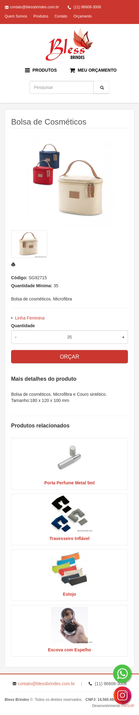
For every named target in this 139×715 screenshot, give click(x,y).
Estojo (69, 594)
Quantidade (23, 325)
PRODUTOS (41, 70)
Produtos (40, 16)
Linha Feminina (30, 318)
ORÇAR (69, 357)
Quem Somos (16, 16)
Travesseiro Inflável (70, 538)
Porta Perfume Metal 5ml (69, 482)
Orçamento (82, 16)
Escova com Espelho (69, 649)
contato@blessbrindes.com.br (34, 7)
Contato (60, 16)
